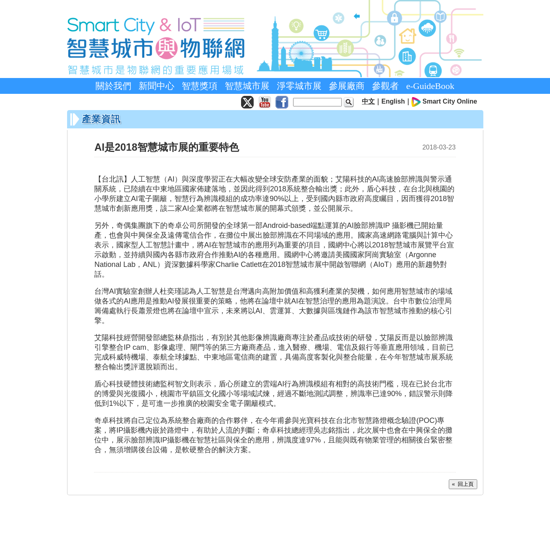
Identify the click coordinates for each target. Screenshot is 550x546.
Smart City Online (449, 101)
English (393, 101)
